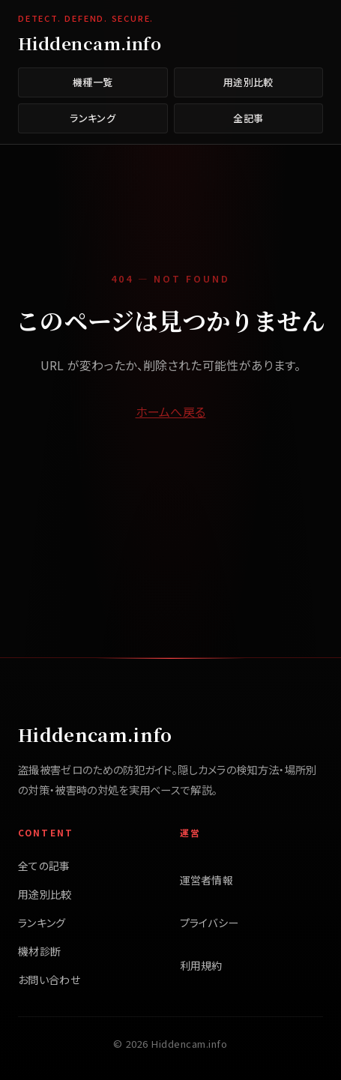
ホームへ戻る (171, 411)
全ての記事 (44, 865)
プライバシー (209, 922)
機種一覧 (92, 82)
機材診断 (39, 951)
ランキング (92, 118)
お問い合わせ (49, 979)
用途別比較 (248, 82)
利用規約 (201, 965)
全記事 (248, 118)
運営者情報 (207, 879)
